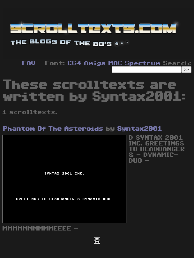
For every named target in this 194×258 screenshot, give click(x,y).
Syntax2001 (139, 128)
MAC (115, 63)
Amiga (95, 63)
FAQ (29, 63)
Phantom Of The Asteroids (53, 128)
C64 (75, 63)
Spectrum (143, 63)
